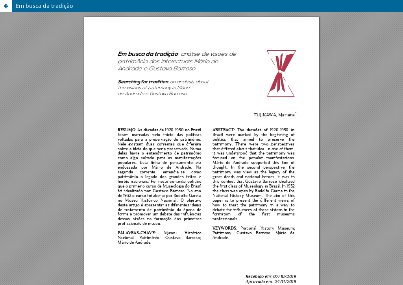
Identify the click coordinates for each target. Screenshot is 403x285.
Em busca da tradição (44, 5)
